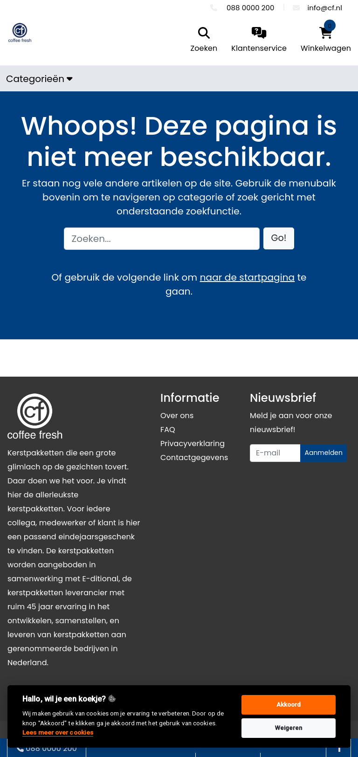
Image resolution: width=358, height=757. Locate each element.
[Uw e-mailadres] (275, 453)
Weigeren (289, 727)
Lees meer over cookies (57, 732)
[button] (279, 238)
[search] (202, 40)
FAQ (167, 429)
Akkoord (288, 704)
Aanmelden (323, 452)
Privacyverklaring (192, 443)
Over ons (176, 415)
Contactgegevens (194, 457)
